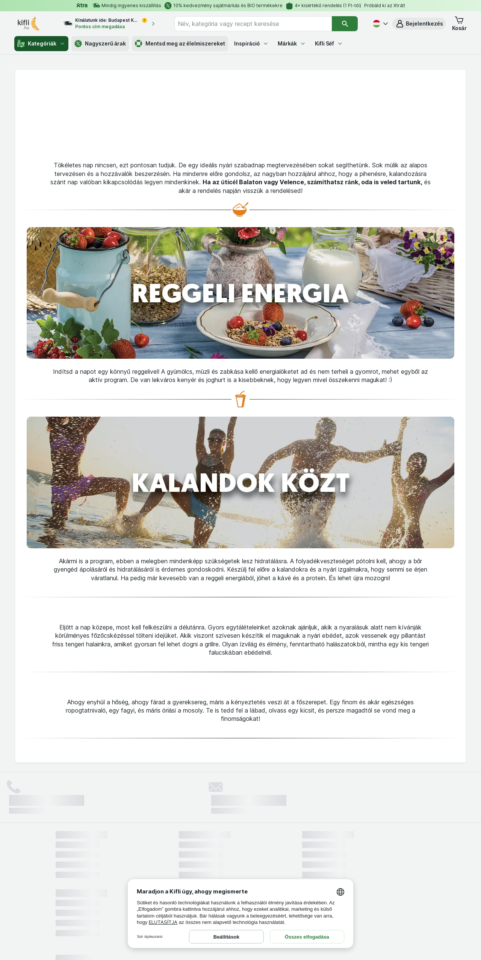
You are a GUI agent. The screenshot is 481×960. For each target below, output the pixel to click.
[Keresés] (345, 23)
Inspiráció (251, 43)
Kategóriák (41, 43)
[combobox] (253, 23)
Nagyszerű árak (100, 43)
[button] (419, 24)
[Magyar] (379, 23)
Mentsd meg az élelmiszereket (180, 43)
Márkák (292, 43)
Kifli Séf (329, 43)
